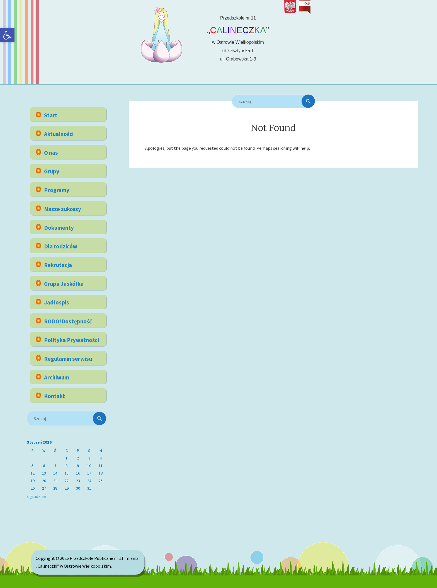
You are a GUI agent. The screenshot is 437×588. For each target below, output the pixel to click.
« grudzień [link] (36, 496)
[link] (7, 35)
